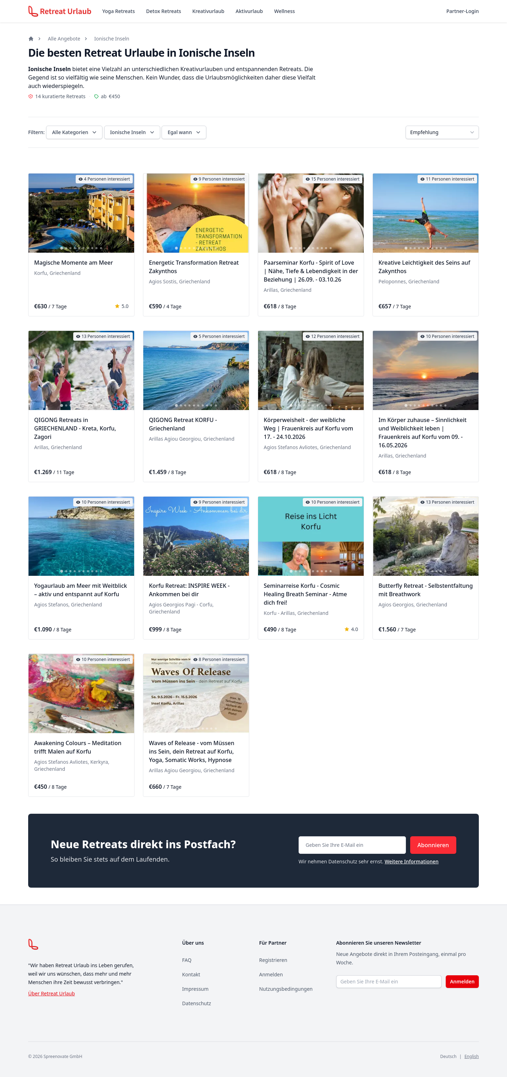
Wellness (284, 11)
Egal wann (185, 132)
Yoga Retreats (118, 11)
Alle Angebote (64, 38)
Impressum (195, 988)
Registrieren (273, 960)
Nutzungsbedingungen (286, 988)
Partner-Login (462, 11)
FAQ (187, 960)
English (471, 1056)
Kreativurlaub (208, 11)
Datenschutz (196, 1003)
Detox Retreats (163, 11)
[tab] (61, 248)
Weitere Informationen (411, 861)
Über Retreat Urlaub (51, 993)
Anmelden (271, 974)
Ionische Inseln (111, 38)
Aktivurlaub (249, 11)
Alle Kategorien (75, 132)
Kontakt (191, 974)
